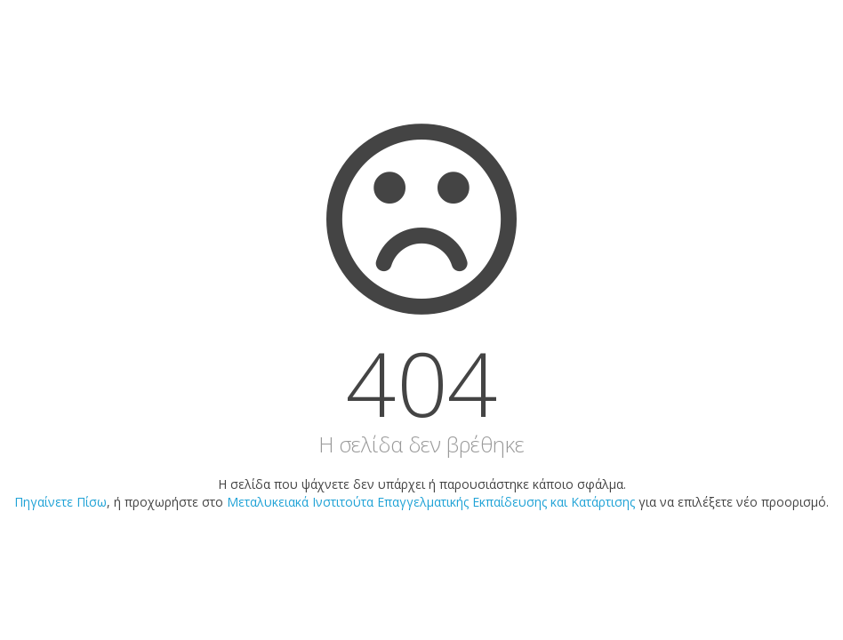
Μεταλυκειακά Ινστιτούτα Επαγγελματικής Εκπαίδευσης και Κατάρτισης (431, 501)
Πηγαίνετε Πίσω (60, 501)
